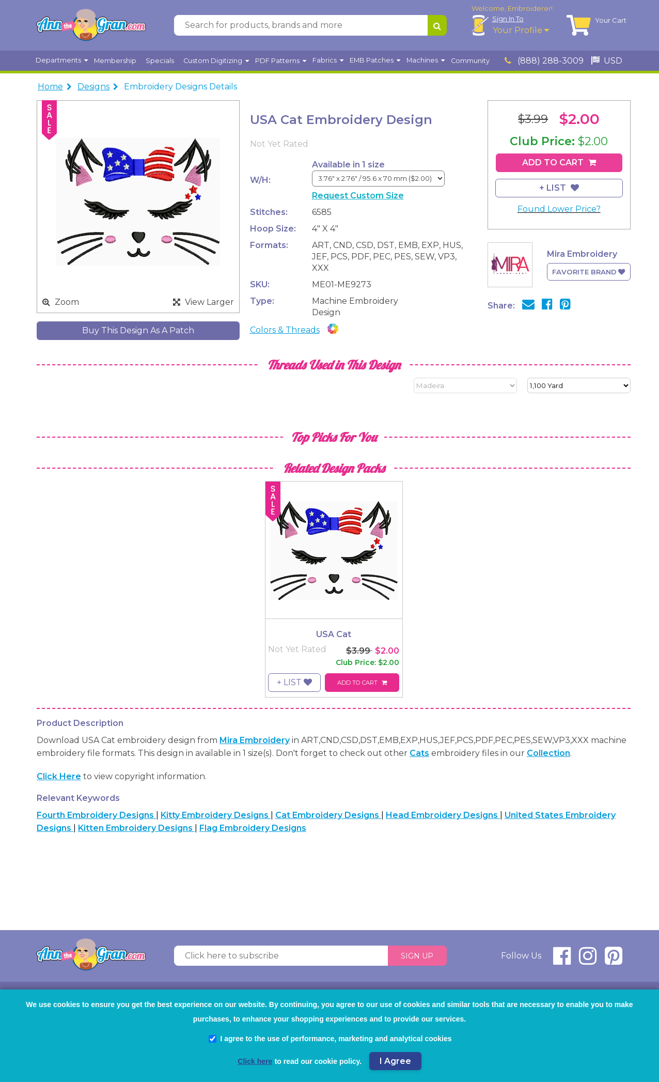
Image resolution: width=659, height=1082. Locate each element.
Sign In (508, 18)
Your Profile (521, 30)
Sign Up (417, 956)
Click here (59, 776)
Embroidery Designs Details (180, 86)
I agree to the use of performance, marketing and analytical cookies (330, 1038)
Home (50, 86)
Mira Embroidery (254, 740)
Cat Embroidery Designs (328, 815)
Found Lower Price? (559, 209)
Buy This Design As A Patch (138, 330)
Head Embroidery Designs (443, 815)
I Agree (395, 1061)
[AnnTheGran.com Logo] (91, 25)
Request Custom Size (358, 195)
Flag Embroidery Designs (252, 828)
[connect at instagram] (588, 960)
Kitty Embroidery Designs (216, 815)
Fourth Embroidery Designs (96, 815)
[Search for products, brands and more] (301, 25)
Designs (93, 86)
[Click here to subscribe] (281, 956)
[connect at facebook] (562, 960)
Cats (419, 753)
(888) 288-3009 (544, 61)
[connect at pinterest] (613, 960)
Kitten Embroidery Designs (136, 828)
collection (548, 753)
